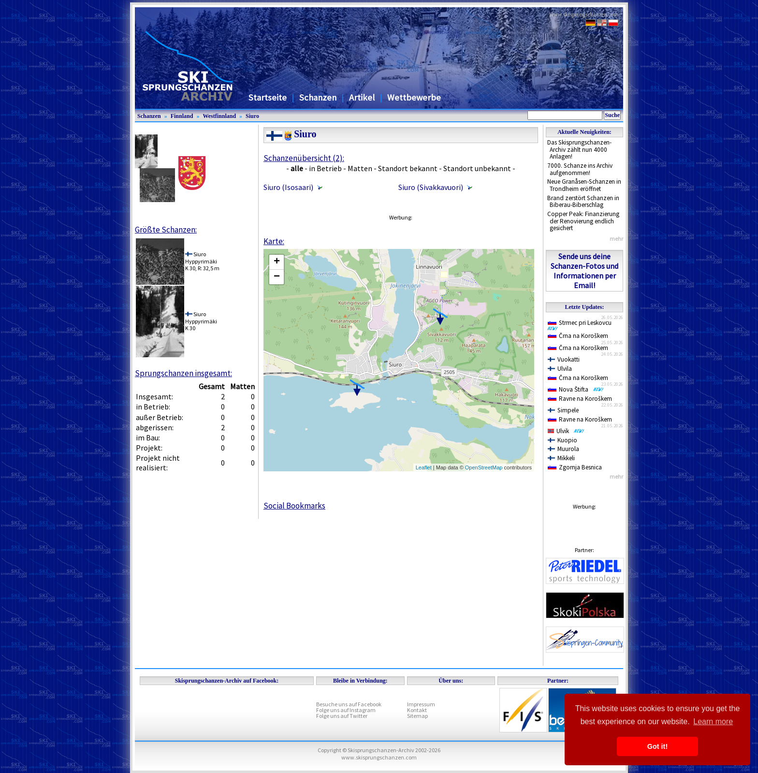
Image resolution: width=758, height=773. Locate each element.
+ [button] (277, 262)
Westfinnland (219, 116)
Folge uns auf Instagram (346, 710)
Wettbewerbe (414, 97)
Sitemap (417, 715)
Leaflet (424, 467)
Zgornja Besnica (575, 467)
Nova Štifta (576, 389)
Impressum (421, 704)
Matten (360, 168)
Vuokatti (564, 359)
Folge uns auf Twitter (341, 715)
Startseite (267, 97)
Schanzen (317, 97)
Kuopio (562, 440)
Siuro (252, 116)
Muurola (563, 449)
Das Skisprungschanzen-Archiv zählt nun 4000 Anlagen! (579, 149)
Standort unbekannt (477, 168)
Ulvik (566, 431)
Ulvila (560, 369)
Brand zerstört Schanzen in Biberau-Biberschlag (583, 201)
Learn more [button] (713, 721)
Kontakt (417, 710)
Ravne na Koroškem (580, 398)
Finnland (182, 116)
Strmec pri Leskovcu (581, 325)
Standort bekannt (407, 168)
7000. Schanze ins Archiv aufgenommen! (579, 169)
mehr (616, 238)
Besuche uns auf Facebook (348, 704)
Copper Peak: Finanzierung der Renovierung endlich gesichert (583, 221)
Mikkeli (561, 458)
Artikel (362, 97)
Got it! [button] (657, 746)
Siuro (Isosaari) (288, 187)
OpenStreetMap (484, 467)
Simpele (563, 410)
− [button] (277, 277)
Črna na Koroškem (578, 336)
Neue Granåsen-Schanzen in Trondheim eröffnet (584, 185)
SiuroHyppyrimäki (201, 257)
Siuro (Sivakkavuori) (430, 187)
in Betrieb (325, 168)
